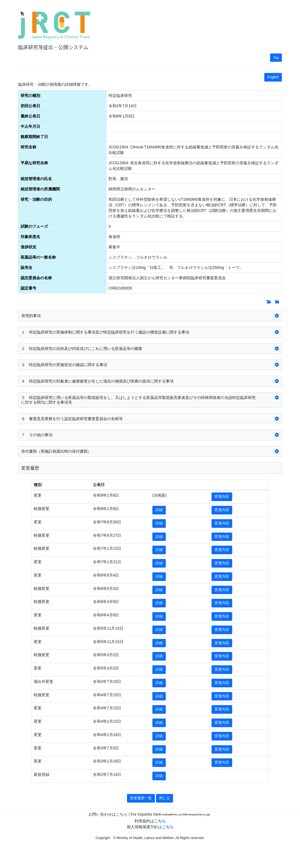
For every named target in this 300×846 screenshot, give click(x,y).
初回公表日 (30, 106)
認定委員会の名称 (36, 278)
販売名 (26, 267)
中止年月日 (30, 126)
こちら (160, 821)
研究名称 (28, 147)
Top (276, 58)
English (273, 77)
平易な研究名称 (34, 163)
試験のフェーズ (34, 226)
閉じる (164, 798)
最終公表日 (30, 116)
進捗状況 (28, 247)
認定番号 (28, 288)
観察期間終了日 (34, 136)
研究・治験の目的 (36, 199)
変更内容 (222, 497)
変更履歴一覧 (141, 798)
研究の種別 (30, 95)
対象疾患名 (30, 236)
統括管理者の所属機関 (40, 189)
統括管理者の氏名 (36, 178)
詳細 (159, 510)
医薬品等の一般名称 (38, 257)
